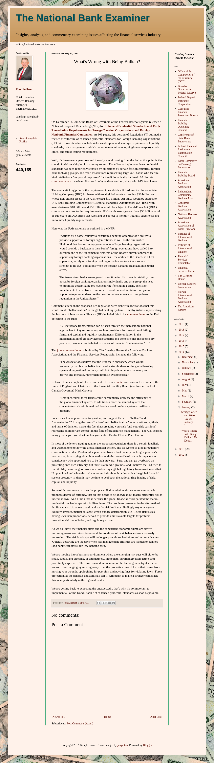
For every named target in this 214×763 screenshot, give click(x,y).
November (188, 362)
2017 (182, 335)
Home (107, 716)
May (185, 390)
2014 (182, 352)
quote (119, 382)
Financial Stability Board (186, 174)
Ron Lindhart (24, 89)
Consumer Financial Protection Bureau (188, 112)
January (186, 407)
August (186, 379)
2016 (182, 340)
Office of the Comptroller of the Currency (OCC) (186, 76)
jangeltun (123, 745)
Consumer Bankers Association (184, 206)
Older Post (156, 716)
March (186, 396)
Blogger (147, 745)
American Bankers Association (184, 184)
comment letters (61, 181)
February (187, 401)
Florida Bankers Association (187, 285)
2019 (182, 324)
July (184, 384)
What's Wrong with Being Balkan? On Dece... (189, 435)
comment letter (136, 314)
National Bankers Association (187, 216)
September (188, 373)
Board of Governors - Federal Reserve (187, 89)
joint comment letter (69, 350)
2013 (182, 448)
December (188, 356)
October (187, 368)
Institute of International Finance (185, 248)
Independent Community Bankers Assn (185, 195)
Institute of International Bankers (185, 237)
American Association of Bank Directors (186, 225)
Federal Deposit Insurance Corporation (187, 101)
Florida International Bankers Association (185, 296)
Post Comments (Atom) (80, 723)
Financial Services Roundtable (184, 260)
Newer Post (59, 716)
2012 (182, 454)
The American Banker (186, 308)
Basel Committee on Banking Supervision (187, 164)
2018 (182, 329)
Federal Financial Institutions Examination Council (187, 151)
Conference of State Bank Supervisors (186, 138)
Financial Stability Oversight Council (183, 125)
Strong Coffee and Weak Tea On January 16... (189, 418)
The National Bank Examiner (83, 18)
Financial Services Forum (186, 269)
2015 (182, 346)
